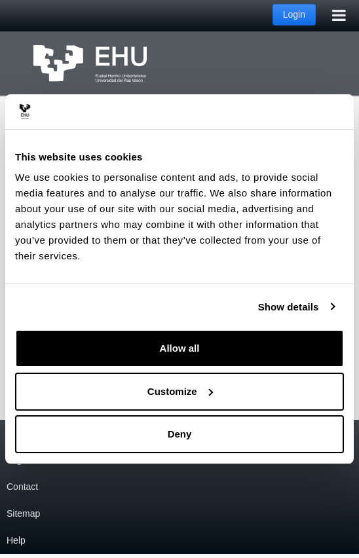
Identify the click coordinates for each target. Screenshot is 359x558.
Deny (180, 433)
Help (16, 540)
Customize (180, 391)
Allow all (180, 348)
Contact (22, 486)
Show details (288, 306)
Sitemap (23, 513)
